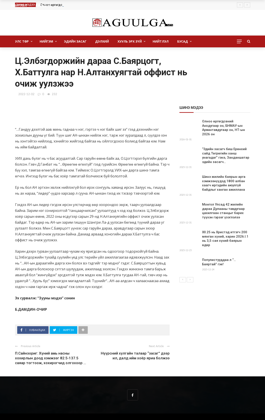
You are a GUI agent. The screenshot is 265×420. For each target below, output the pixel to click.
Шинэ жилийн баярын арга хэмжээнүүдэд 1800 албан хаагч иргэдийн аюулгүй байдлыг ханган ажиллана (223, 183)
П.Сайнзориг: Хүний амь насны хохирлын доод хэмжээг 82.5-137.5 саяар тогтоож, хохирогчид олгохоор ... (50, 358)
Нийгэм (46, 41)
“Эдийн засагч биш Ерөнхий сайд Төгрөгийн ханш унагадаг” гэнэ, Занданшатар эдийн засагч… (225, 155)
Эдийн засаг (75, 41)
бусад (182, 41)
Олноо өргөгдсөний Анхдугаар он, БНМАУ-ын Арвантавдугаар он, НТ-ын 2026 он (223, 127)
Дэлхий (102, 41)
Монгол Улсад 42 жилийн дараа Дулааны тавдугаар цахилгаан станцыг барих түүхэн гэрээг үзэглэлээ (223, 210)
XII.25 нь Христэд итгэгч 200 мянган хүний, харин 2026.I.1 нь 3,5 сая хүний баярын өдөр (225, 238)
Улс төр (22, 41)
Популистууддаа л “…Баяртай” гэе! (219, 262)
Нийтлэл (161, 41)
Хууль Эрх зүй (130, 41)
